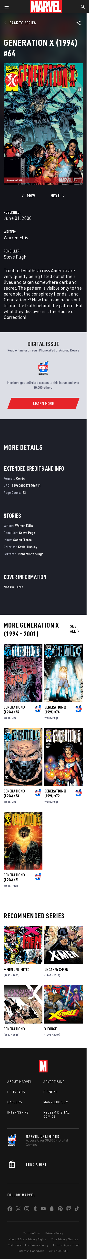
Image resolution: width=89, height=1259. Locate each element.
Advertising (54, 1082)
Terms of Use (31, 1233)
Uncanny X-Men (56, 969)
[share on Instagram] (26, 1209)
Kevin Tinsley (27, 547)
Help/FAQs (16, 1092)
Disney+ (50, 1092)
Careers (14, 1102)
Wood (7, 717)
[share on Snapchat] (51, 1209)
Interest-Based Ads (31, 1251)
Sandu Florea (22, 540)
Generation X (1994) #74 (55, 709)
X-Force (50, 1028)
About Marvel (19, 1082)
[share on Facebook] (9, 1209)
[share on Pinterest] (60, 1209)
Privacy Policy (54, 1233)
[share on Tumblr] (35, 1209)
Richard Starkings (30, 554)
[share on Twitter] (18, 1209)
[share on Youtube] (43, 1209)
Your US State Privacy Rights (27, 1239)
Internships (18, 1112)
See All (75, 629)
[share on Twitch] (68, 1209)
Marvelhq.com (56, 1102)
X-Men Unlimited (17, 969)
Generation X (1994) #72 (55, 793)
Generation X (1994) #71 (14, 877)
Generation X (14, 1028)
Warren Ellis (16, 237)
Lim (14, 717)
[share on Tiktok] (76, 1209)
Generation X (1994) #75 (14, 709)
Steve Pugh (15, 257)
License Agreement (66, 1245)
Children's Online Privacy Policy (28, 1245)
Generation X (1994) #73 (14, 793)
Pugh (55, 717)
